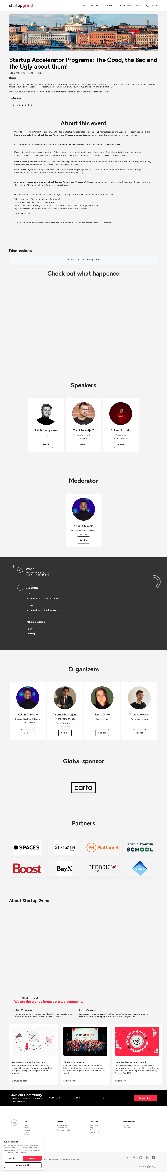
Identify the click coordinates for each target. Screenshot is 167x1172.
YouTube (93, 1130)
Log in (154, 6)
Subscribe (144, 1098)
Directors (26, 1135)
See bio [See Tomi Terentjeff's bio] (83, 444)
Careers (126, 1125)
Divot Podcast (95, 1132)
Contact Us (127, 1128)
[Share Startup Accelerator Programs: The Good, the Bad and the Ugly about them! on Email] (29, 105)
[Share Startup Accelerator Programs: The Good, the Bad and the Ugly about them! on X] (17, 105)
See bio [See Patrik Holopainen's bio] (46, 444)
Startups (26, 1130)
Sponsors (26, 1132)
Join (83, 6)
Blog (91, 1128)
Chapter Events (62, 1128)
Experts (26, 1128)
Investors (26, 1125)
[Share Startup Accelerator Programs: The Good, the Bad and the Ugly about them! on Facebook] (11, 105)
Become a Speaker (63, 1130)
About (139, 6)
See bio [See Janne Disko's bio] (102, 733)
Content (108, 6)
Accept (32, 1158)
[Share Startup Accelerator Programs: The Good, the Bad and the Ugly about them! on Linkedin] (23, 105)
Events (94, 6)
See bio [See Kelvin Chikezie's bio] (83, 540)
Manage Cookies (23, 1165)
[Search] (147, 6)
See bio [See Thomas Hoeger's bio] (139, 733)
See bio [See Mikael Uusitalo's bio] (120, 444)
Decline (12, 1158)
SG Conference (62, 1125)
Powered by (146, 1166)
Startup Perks (125, 6)
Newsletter (94, 1125)
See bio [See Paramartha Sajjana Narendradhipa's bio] (65, 733)
